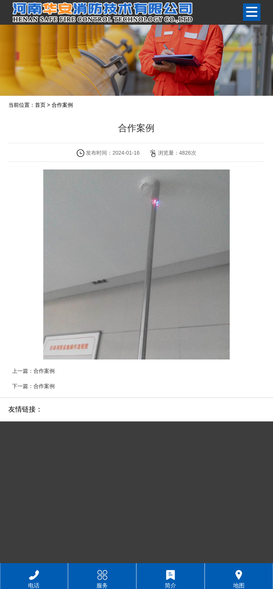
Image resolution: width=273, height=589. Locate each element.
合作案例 (62, 105)
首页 (40, 105)
